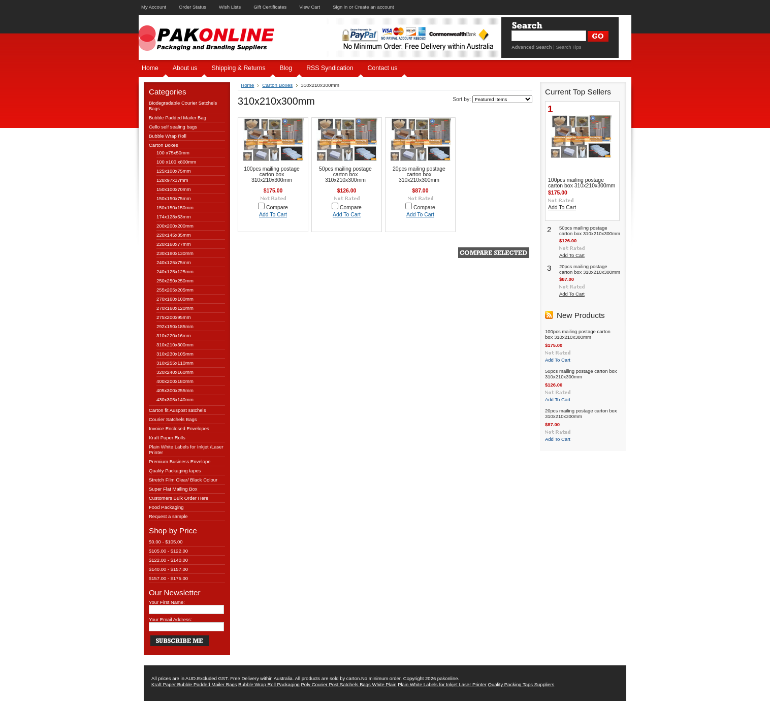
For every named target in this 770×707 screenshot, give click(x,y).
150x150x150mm (175, 207)
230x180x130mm (175, 253)
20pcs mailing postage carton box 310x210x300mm (419, 174)
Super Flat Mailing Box (173, 489)
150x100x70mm (173, 189)
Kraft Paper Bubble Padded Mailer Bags (194, 684)
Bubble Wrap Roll (167, 136)
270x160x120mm (175, 308)
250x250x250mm (175, 280)
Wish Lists (230, 7)
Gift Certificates (269, 7)
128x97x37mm (172, 180)
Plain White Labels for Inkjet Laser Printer (442, 684)
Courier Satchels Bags (173, 419)
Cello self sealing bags (173, 127)
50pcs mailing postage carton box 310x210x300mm (345, 174)
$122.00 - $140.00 (168, 560)
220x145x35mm (173, 235)
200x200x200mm (175, 226)
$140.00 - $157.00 (168, 569)
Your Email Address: (170, 619)
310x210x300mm (175, 344)
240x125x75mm (173, 262)
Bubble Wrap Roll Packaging (269, 684)
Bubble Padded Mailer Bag (177, 117)
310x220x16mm (173, 335)
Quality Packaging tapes (175, 470)
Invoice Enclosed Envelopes (179, 428)
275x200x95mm (173, 317)
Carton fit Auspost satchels (177, 410)
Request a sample (168, 516)
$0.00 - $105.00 (166, 541)
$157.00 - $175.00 (168, 578)
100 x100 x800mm (176, 162)
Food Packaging (166, 507)
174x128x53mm (173, 216)
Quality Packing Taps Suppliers (521, 684)
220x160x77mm (173, 244)
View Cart (309, 7)
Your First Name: (167, 602)
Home (247, 85)
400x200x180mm (175, 381)
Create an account (374, 7)
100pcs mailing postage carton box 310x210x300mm (272, 174)
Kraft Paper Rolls (167, 437)
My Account (153, 7)
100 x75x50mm (172, 152)
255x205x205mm (175, 290)
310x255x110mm (175, 363)
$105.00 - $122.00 (168, 551)
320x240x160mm (175, 372)
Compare (277, 207)
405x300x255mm (175, 390)
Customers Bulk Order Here (178, 498)
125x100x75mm (173, 171)
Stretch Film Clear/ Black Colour (183, 480)
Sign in (340, 7)
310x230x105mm (175, 354)
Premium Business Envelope (179, 461)
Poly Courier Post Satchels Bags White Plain (349, 684)
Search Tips (568, 47)
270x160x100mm (175, 299)
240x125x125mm (175, 271)
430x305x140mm (175, 399)
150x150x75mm (173, 198)
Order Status (192, 7)
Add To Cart (273, 214)
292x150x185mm (175, 326)
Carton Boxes (163, 145)
